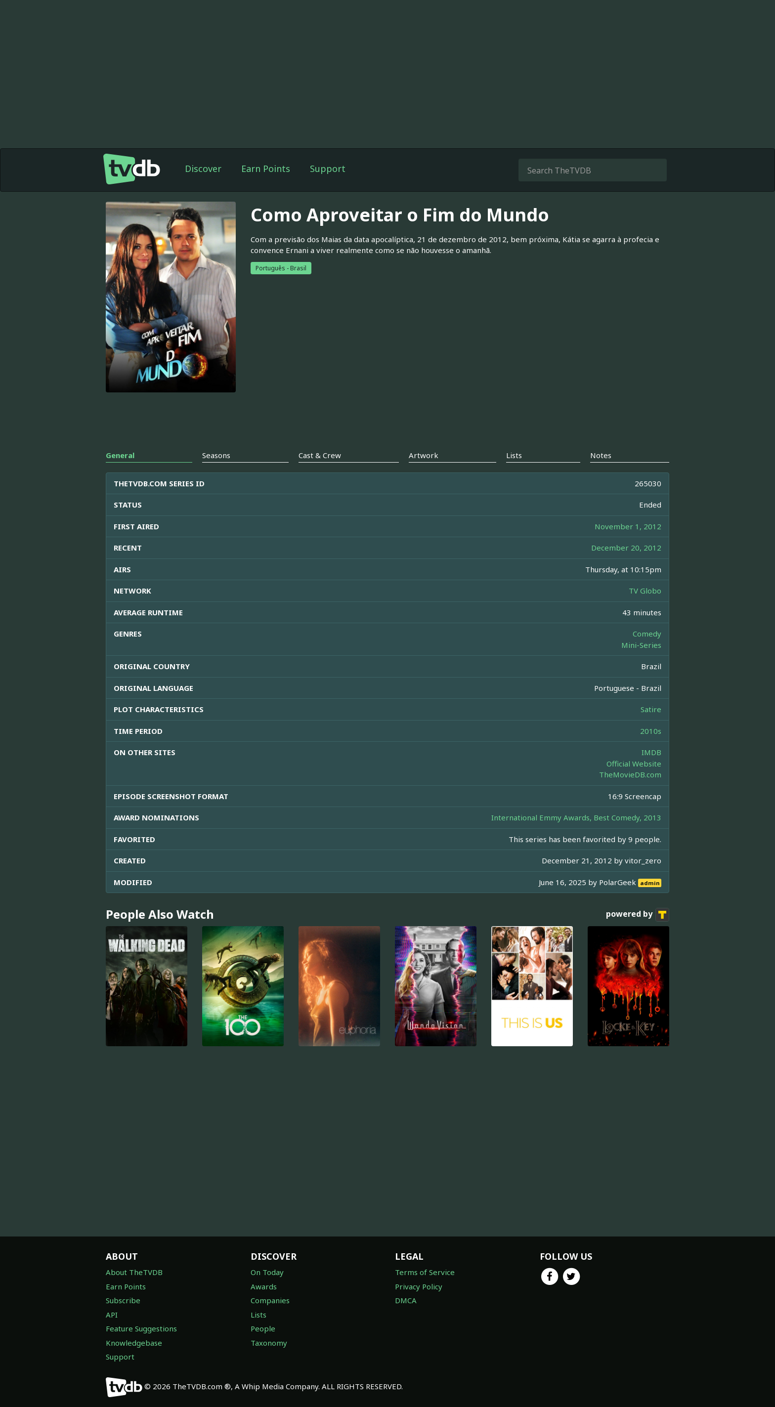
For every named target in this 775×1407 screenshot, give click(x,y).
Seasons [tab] (216, 455)
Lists (258, 1315)
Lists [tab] (514, 455)
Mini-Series (641, 645)
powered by (637, 915)
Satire (651, 709)
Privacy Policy (418, 1286)
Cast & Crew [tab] (320, 455)
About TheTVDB (134, 1272)
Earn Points (265, 168)
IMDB (651, 752)
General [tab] (120, 455)
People (263, 1328)
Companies (270, 1300)
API (112, 1315)
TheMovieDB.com (630, 774)
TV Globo (645, 591)
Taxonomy (269, 1343)
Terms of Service (425, 1272)
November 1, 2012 (628, 526)
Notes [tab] (600, 455)
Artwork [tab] (423, 455)
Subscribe (123, 1300)
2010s (650, 731)
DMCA (406, 1300)
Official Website (633, 763)
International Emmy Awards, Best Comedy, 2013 (576, 817)
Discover (203, 168)
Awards (264, 1286)
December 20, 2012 (626, 548)
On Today (267, 1272)
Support (327, 168)
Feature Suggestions (141, 1328)
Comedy (647, 634)
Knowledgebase (134, 1343)
